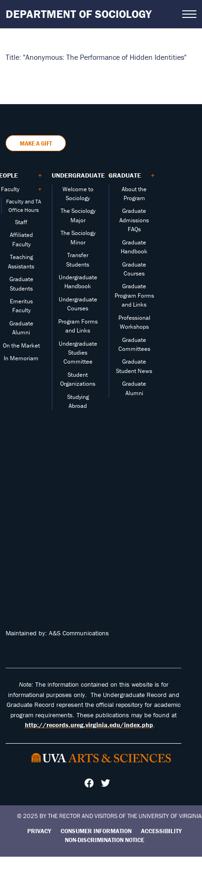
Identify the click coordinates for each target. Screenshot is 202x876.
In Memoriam (21, 358)
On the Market (21, 345)
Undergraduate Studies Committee (78, 353)
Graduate (125, 175)
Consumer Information (96, 831)
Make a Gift (36, 143)
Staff (21, 222)
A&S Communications (79, 633)
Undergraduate (78, 175)
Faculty (10, 189)
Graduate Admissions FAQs (134, 220)
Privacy (39, 831)
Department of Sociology (79, 14)
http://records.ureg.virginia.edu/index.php (89, 725)
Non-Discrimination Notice (104, 840)
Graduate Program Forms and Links (134, 295)
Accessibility (161, 831)
